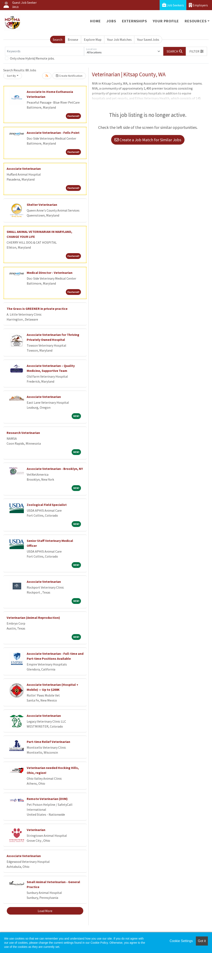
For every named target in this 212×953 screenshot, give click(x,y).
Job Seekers (173, 5)
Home (95, 21)
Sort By (11, 76)
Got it (202, 941)
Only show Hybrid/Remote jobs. (32, 58)
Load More (45, 911)
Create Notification (69, 76)
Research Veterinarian (23, 433)
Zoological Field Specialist (47, 505)
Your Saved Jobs (148, 39)
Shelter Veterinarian (42, 204)
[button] (196, 51)
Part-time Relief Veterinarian (48, 742)
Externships (134, 21)
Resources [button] (195, 21)
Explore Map (92, 39)
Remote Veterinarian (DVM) (47, 799)
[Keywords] (44, 51)
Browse (73, 39)
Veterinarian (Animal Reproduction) (33, 617)
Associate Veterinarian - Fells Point (53, 132)
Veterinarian (36, 830)
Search (57, 39)
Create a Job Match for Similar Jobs (147, 139)
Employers (198, 5)
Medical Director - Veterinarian (49, 273)
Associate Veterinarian (24, 168)
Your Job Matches (119, 39)
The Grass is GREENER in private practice (37, 308)
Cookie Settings (181, 941)
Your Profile (166, 21)
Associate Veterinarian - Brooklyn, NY (55, 469)
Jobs (111, 21)
